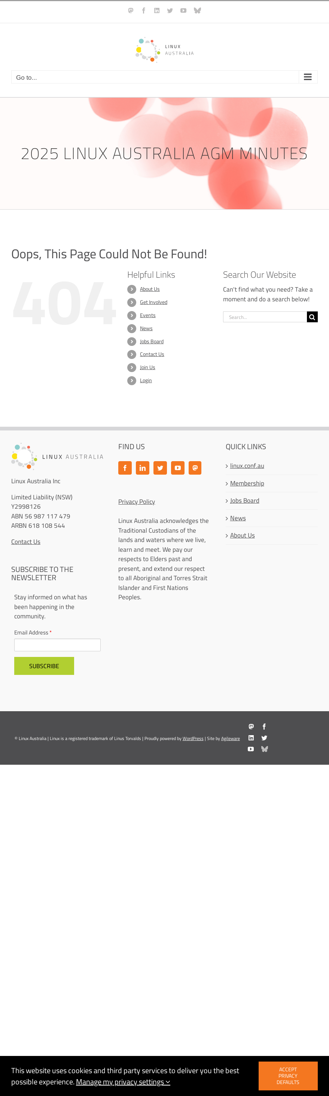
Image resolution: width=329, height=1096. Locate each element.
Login (146, 380)
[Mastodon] (195, 468)
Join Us (147, 367)
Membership (247, 483)
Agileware (230, 738)
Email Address (33, 632)
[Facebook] (125, 468)
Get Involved (153, 302)
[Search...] (265, 316)
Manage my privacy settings (123, 1082)
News (146, 328)
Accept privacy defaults (288, 1076)
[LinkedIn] (142, 468)
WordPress (193, 738)
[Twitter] (160, 468)
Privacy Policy (136, 502)
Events (148, 315)
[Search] (312, 316)
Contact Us (152, 354)
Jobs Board (152, 341)
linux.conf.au (247, 466)
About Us (150, 289)
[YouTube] (178, 468)
